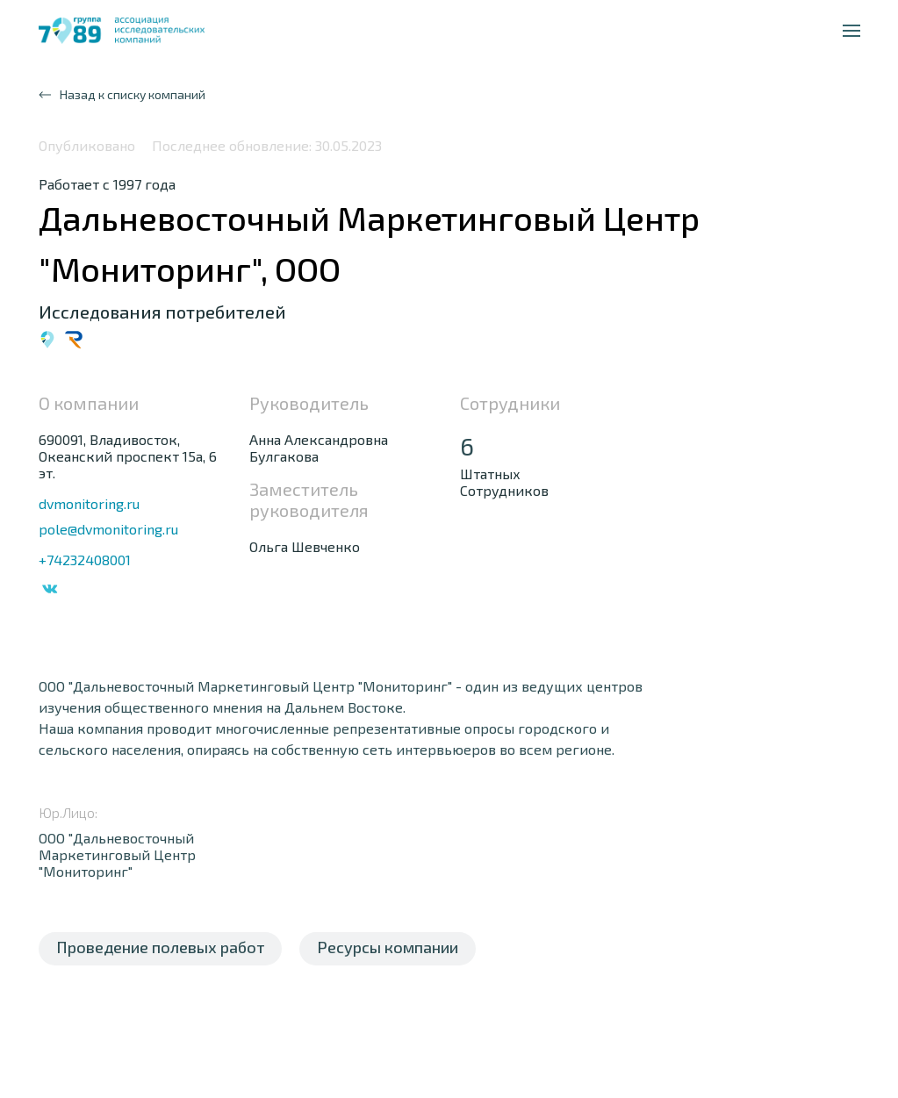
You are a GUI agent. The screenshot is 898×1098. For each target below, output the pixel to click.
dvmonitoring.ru (89, 503)
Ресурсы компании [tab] (387, 947)
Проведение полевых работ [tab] (160, 947)
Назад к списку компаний (122, 95)
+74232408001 (85, 559)
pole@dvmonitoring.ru (108, 528)
